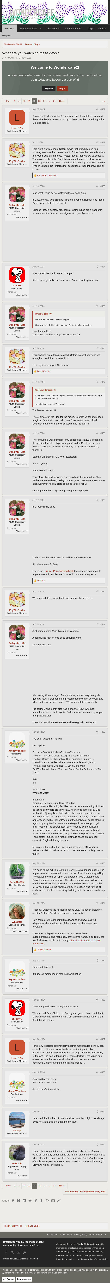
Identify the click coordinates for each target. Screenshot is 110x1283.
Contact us (52, 1234)
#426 (102, 348)
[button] (40, 28)
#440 (102, 1144)
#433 (102, 863)
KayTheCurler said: (44, 390)
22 (34, 101)
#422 (102, 142)
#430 (102, 591)
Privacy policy (80, 1234)
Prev (8, 101)
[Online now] (17, 747)
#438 (102, 1072)
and (47, 175)
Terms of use (66, 1234)
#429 (102, 500)
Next (61, 101)
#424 (102, 267)
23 (39, 101)
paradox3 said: (41, 314)
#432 (102, 732)
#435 (102, 960)
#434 (102, 903)
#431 (102, 624)
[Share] (97, 109)
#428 (102, 433)
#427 (102, 382)
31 (54, 101)
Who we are (52, 28)
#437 (102, 1039)
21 (29, 101)
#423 (102, 186)
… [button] (19, 101)
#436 (102, 1000)
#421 (102, 109)
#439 (102, 1111)
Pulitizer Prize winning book (58, 571)
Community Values (75, 28)
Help (91, 1234)
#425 (102, 306)
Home (99, 1234)
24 (44, 101)
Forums (9, 28)
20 (24, 101)
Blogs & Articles (28, 28)
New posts (7, 35)
